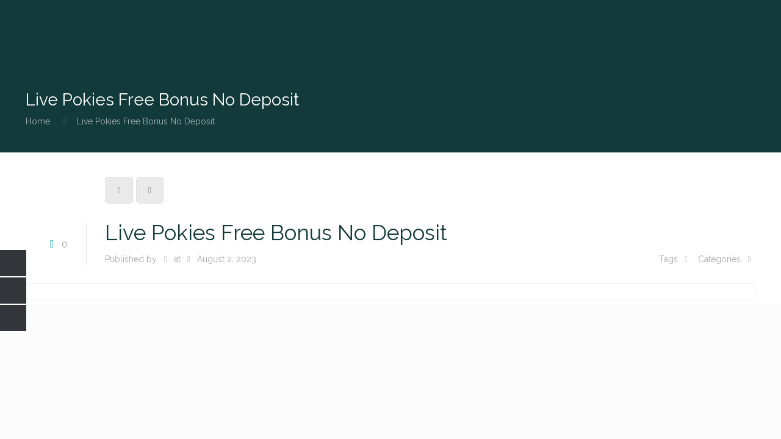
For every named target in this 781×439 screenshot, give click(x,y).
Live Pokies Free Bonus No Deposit (146, 121)
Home (38, 121)
